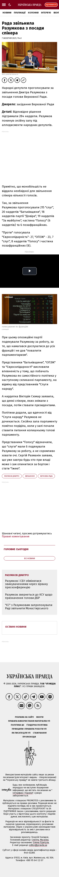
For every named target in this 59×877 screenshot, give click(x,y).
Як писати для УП (21, 733)
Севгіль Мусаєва (40, 839)
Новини (7, 12)
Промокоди (29, 737)
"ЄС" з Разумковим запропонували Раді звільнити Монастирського (28, 606)
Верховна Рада (46, 476)
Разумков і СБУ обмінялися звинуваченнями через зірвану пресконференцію (26, 584)
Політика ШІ (17, 725)
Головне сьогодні (16, 549)
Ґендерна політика (37, 725)
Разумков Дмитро (11, 476)
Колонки (33, 12)
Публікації (19, 12)
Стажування (40, 733)
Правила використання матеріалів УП (29, 721)
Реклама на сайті (24, 717)
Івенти (39, 717)
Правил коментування (15, 536)
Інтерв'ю (46, 12)
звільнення (30, 476)
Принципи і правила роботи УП (29, 729)
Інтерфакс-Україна (23, 793)
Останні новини (15, 626)
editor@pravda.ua (38, 845)
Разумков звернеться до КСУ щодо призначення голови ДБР (28, 596)
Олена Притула (41, 842)
